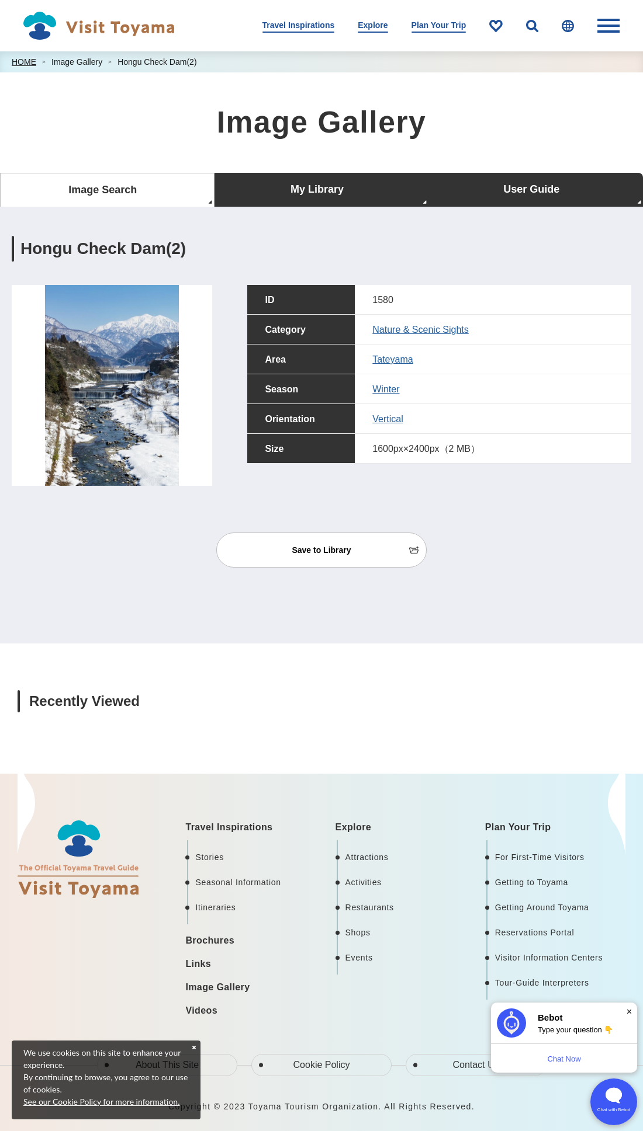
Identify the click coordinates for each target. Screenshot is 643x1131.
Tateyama (392, 359)
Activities (363, 882)
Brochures (209, 940)
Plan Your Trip (439, 25)
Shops (358, 932)
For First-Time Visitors (540, 857)
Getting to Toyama (531, 882)
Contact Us (475, 1065)
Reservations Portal (534, 932)
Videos (201, 1010)
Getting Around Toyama (542, 907)
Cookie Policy (321, 1065)
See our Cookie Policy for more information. (101, 1101)
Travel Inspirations (298, 25)
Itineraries (215, 907)
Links (198, 964)
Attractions (367, 857)
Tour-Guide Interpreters (542, 982)
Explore (373, 25)
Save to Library (321, 550)
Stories (209, 857)
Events (359, 957)
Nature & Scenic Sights (420, 330)
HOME (24, 62)
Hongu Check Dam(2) (156, 62)
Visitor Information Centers (549, 957)
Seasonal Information (238, 882)
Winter (385, 389)
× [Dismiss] (629, 1012)
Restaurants (369, 907)
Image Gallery (76, 62)
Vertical (387, 419)
